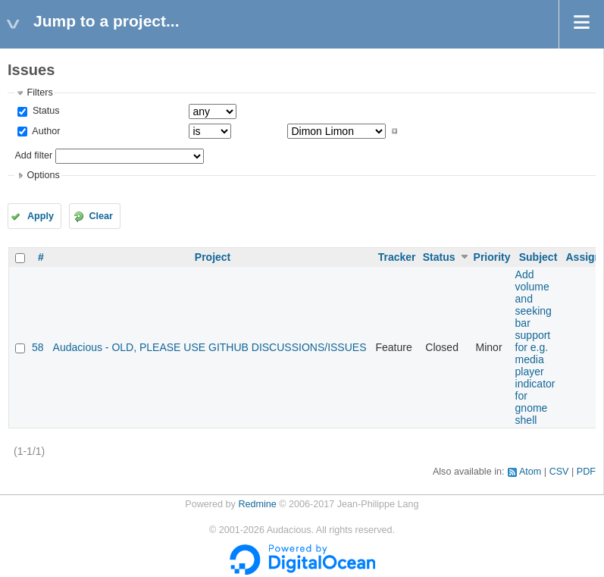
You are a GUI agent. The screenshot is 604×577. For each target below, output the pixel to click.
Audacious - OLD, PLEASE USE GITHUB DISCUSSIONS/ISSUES (210, 347)
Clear (101, 216)
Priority (492, 257)
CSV (559, 471)
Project (212, 257)
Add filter (33, 155)
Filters (39, 92)
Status (44, 110)
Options (43, 175)
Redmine (257, 504)
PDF (586, 471)
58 (38, 347)
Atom (530, 471)
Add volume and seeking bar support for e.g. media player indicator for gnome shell (535, 347)
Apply (40, 216)
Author (45, 131)
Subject (538, 257)
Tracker (397, 257)
